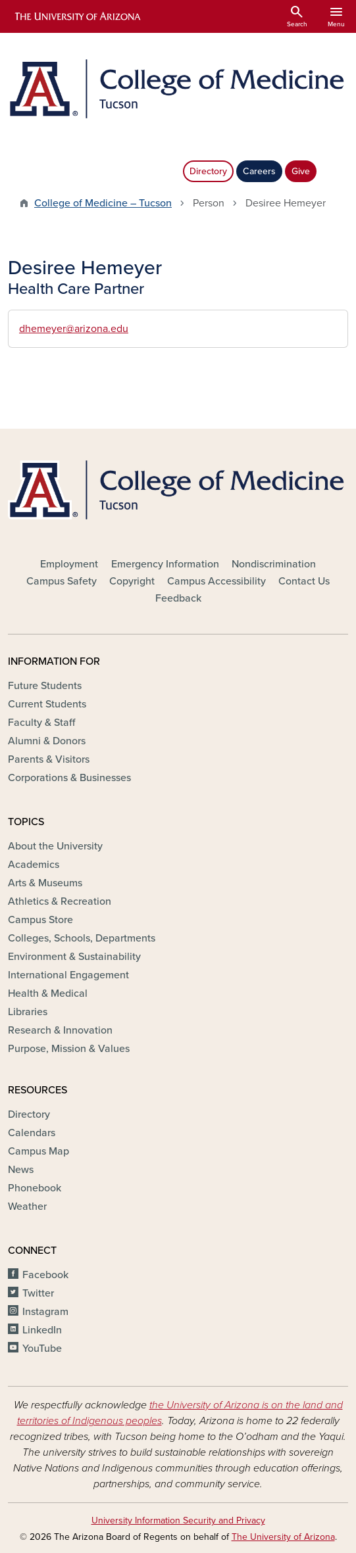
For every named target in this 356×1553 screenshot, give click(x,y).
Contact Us (304, 581)
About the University (55, 846)
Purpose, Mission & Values (69, 1048)
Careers (259, 171)
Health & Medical (48, 993)
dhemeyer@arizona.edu (73, 328)
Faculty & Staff (41, 722)
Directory (208, 171)
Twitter (38, 1293)
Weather (27, 1206)
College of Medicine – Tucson (103, 203)
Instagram (45, 1311)
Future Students (45, 685)
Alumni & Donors (47, 741)
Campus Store (40, 919)
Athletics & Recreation (59, 901)
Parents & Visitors (48, 759)
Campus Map (38, 1151)
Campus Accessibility (216, 581)
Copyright (132, 581)
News (21, 1169)
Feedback (178, 598)
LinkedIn (42, 1330)
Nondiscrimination (274, 564)
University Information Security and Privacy (178, 1520)
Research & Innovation (60, 1030)
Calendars (31, 1132)
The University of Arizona (283, 1536)
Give (301, 171)
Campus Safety (61, 581)
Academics (33, 864)
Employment (69, 564)
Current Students (47, 704)
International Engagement (68, 975)
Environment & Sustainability (74, 956)
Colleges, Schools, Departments (81, 938)
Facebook (45, 1274)
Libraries (27, 1011)
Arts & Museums (45, 883)
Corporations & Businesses (69, 777)
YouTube (42, 1348)
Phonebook (34, 1188)
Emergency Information (165, 564)
